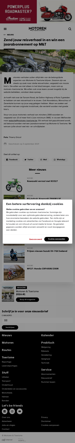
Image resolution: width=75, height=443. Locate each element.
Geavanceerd (35, 239)
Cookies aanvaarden (56, 239)
